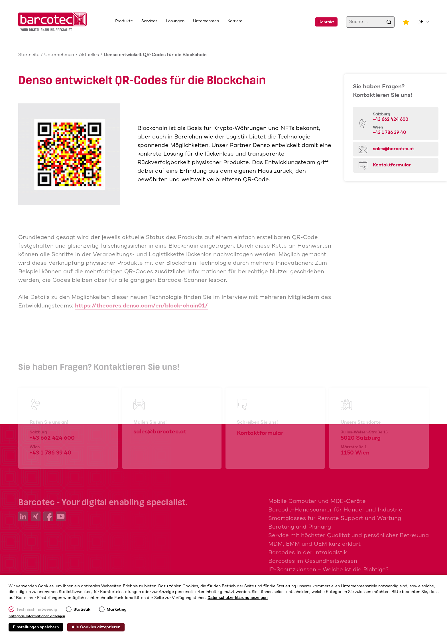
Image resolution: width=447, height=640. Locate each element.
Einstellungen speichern (36, 627)
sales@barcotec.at (393, 149)
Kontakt (326, 22)
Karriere (234, 21)
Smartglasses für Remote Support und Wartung (334, 518)
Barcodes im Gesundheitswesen (312, 561)
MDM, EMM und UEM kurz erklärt (314, 544)
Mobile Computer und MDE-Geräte (317, 501)
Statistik (82, 609)
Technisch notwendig (36, 609)
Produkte (124, 21)
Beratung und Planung (299, 527)
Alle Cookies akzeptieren (96, 627)
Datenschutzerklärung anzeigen (238, 597)
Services (149, 21)
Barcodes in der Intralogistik (307, 552)
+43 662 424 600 (390, 119)
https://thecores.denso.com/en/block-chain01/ (141, 306)
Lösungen (175, 21)
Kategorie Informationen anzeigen (37, 616)
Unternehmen (206, 21)
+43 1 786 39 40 (389, 132)
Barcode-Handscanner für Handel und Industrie (335, 510)
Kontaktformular (392, 165)
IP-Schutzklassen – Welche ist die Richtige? (328, 569)
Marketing (117, 609)
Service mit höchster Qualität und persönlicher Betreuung (348, 535)
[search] (389, 22)
